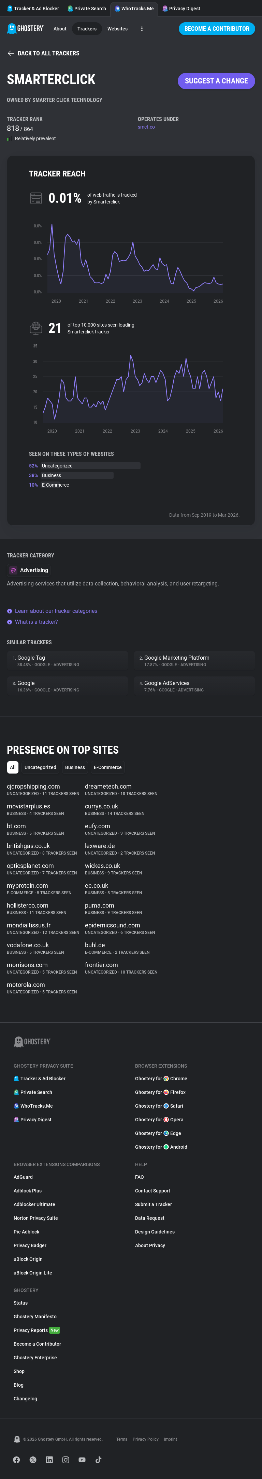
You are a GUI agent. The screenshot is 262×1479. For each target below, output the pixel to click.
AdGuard (23, 1177)
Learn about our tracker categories (52, 611)
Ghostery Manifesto (35, 1316)
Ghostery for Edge (158, 1133)
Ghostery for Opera (159, 1119)
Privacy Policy (146, 1439)
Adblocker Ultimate (34, 1204)
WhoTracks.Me (134, 8)
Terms (121, 1439)
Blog (19, 1385)
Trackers (87, 28)
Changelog (25, 1398)
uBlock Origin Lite (33, 1273)
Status (21, 1303)
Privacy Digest (181, 8)
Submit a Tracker (153, 1204)
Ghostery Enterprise (35, 1357)
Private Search (86, 8)
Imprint (170, 1439)
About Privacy (150, 1245)
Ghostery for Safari (159, 1106)
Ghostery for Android (161, 1147)
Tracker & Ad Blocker (33, 8)
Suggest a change (216, 81)
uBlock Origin (28, 1259)
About (60, 28)
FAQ (139, 1177)
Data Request (149, 1218)
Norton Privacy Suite (36, 1218)
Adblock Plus (28, 1190)
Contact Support (152, 1190)
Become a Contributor (217, 28)
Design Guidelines (155, 1231)
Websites (117, 28)
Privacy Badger (30, 1245)
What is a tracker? (32, 622)
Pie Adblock (26, 1231)
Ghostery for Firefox (160, 1092)
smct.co (146, 127)
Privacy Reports (37, 1330)
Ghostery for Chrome (161, 1078)
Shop (19, 1371)
